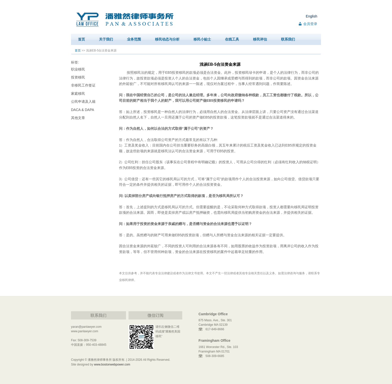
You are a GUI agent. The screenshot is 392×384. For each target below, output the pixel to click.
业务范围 (134, 39)
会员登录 (310, 24)
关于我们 (106, 39)
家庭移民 (78, 94)
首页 (81, 39)
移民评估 (260, 39)
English (311, 16)
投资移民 (78, 77)
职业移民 (78, 69)
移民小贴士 (202, 39)
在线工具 (232, 39)
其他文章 (78, 118)
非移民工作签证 (83, 85)
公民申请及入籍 (83, 102)
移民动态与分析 (167, 39)
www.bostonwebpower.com (112, 364)
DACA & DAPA (82, 110)
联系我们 (288, 39)
